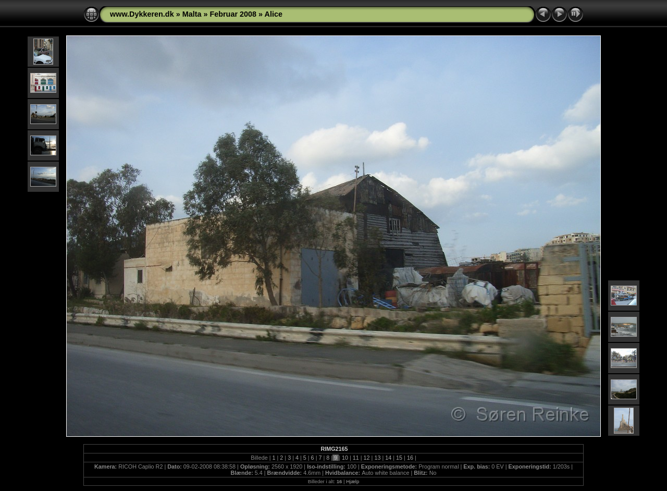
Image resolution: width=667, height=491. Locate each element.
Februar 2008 (232, 14)
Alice (273, 14)
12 (367, 458)
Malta (192, 14)
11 (356, 458)
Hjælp (352, 481)
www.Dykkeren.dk (142, 14)
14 (388, 458)
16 (410, 458)
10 (345, 458)
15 (399, 458)
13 (377, 458)
